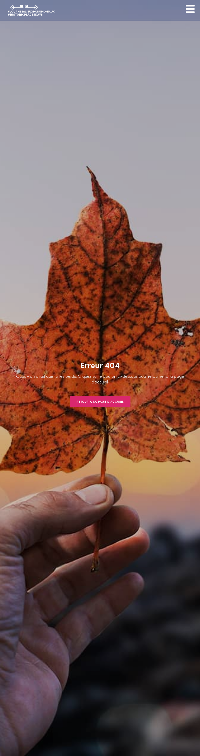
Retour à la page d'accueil (100, 401)
